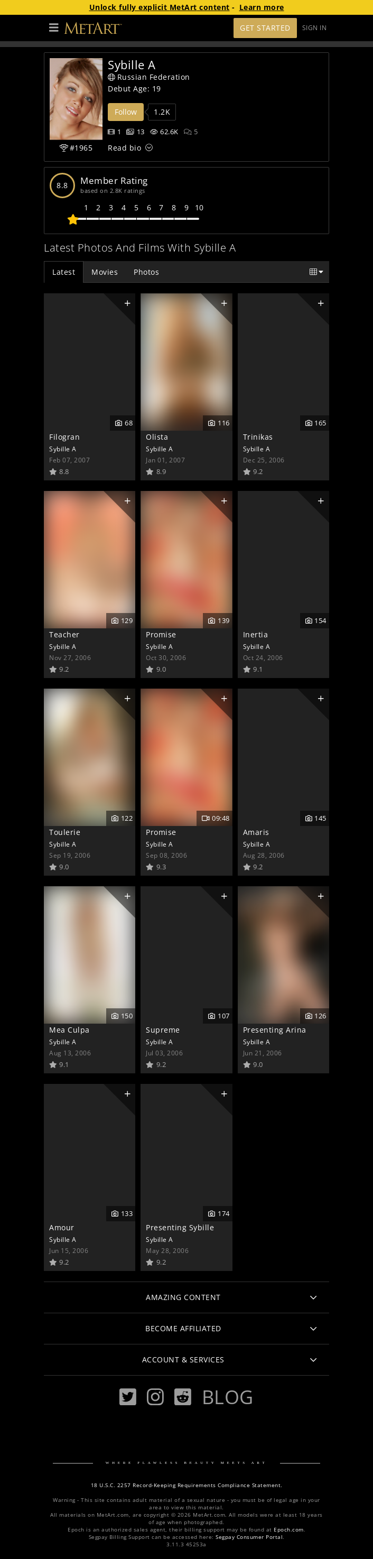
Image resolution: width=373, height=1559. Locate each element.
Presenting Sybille (180, 1227)
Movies (104, 272)
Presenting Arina (274, 1030)
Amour (61, 1227)
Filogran (64, 437)
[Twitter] (127, 1397)
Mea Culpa (69, 1030)
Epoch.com (289, 1529)
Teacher (64, 634)
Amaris (256, 832)
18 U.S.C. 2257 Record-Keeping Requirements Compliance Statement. (187, 1485)
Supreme (163, 1030)
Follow (126, 112)
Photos (146, 272)
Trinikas (258, 437)
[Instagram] (155, 1397)
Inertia (255, 634)
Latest (63, 272)
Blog (228, 1397)
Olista (157, 437)
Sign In (314, 27)
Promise (161, 634)
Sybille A (63, 448)
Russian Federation (149, 77)
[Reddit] (182, 1397)
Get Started (265, 28)
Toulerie (64, 832)
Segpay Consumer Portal (249, 1537)
